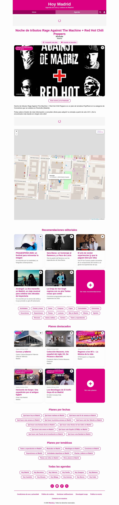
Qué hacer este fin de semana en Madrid (82, 415)
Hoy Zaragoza (79, 472)
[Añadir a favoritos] (69, 42)
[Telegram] (57, 486)
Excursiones (25, 313)
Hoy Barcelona (39, 472)
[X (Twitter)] (67, 486)
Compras (60, 308)
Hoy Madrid (25, 472)
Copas (71, 308)
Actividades (24, 308)
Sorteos (62, 317)
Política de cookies (48, 494)
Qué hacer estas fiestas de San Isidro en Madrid (75, 424)
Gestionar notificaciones (65, 494)
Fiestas (50, 313)
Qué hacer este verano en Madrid (43, 429)
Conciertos (20, 94)
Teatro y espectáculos (77, 317)
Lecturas (61, 313)
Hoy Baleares (93, 472)
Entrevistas (95, 308)
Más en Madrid (73, 313)
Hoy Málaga (54, 477)
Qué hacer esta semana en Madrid (28, 420)
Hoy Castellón (27, 477)
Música (85, 313)
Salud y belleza (50, 317)
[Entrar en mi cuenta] (104, 12)
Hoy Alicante (41, 477)
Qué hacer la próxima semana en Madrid (58, 420)
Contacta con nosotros (59, 498)
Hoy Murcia (80, 477)
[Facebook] (62, 486)
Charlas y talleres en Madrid (83, 453)
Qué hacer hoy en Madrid (31, 415)
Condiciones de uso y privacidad (28, 494)
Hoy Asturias (67, 477)
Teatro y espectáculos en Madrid (31, 448)
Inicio (34, 12)
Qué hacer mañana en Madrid (54, 415)
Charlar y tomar (38, 308)
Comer (50, 308)
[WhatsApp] (52, 486)
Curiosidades (82, 308)
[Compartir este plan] (50, 42)
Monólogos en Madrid (72, 448)
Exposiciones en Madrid (34, 453)
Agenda (77, 12)
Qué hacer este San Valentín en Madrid (89, 420)
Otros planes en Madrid (71, 458)
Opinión (95, 313)
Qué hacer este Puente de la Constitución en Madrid (45, 434)
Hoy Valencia (53, 472)
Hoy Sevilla (66, 472)
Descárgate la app (82, 494)
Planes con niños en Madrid (49, 458)
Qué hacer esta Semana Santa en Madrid (41, 424)
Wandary (52, 503)
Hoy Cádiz (92, 477)
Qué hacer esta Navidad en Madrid (79, 434)
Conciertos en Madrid (92, 448)
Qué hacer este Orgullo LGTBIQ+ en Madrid (73, 429)
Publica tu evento (96, 494)
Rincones (37, 317)
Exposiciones (38, 313)
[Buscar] (100, 12)
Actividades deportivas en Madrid (58, 453)
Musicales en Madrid (53, 448)
